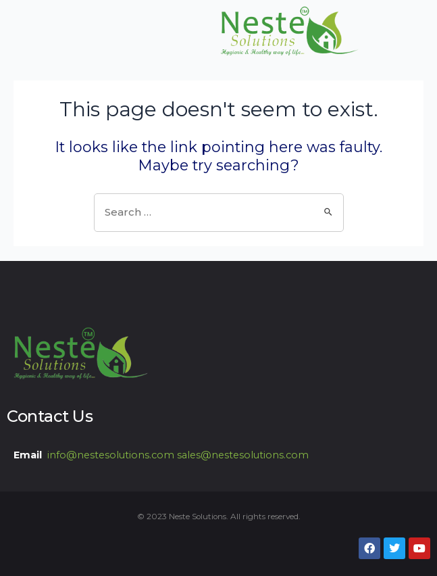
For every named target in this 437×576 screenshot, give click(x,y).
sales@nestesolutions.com (243, 455)
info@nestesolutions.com (110, 455)
